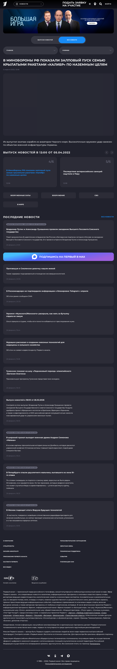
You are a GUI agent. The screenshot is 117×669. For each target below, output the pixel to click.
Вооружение (58, 195)
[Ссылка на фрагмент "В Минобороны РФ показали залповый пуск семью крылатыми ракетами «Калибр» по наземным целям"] (30, 172)
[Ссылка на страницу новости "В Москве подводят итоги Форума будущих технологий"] (58, 515)
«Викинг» (29, 615)
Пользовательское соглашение (73, 541)
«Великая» (47, 615)
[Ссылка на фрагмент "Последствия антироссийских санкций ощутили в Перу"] (87, 172)
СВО (96, 195)
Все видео (7, 567)
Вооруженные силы (20, 195)
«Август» (71, 613)
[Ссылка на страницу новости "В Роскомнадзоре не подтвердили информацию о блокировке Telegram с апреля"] (58, 296)
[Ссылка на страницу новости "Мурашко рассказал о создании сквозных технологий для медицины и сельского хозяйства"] (58, 350)
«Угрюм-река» (18, 615)
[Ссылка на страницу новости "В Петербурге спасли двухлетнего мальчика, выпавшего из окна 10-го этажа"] (58, 481)
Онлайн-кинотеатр (11, 551)
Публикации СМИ (67, 562)
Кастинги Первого (10, 562)
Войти (108, 4)
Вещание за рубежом (39, 580)
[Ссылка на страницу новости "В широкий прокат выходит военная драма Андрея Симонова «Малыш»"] (58, 444)
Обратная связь (66, 546)
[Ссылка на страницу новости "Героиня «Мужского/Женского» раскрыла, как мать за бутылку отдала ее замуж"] (58, 322)
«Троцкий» (38, 615)
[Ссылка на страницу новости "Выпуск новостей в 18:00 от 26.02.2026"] (58, 410)
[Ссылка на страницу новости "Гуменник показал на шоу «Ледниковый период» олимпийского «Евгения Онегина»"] (58, 379)
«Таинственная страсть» (75, 615)
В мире (20, 204)
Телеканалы (95, 644)
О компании (8, 541)
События (63, 556)
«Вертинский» (58, 615)
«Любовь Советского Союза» (88, 613)
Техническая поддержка (70, 551)
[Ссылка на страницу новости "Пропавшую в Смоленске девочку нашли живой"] (58, 273)
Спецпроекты (8, 546)
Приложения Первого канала (15, 556)
